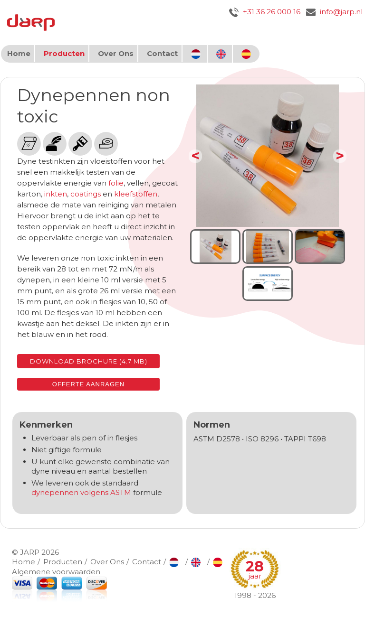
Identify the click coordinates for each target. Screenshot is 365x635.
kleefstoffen (135, 193)
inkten (55, 193)
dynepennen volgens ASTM (81, 492)
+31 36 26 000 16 (264, 11)
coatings (85, 193)
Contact (162, 53)
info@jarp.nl (334, 11)
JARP (29, 552)
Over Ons (116, 53)
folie (116, 182)
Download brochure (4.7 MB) (88, 361)
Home (18, 53)
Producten (64, 53)
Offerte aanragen (88, 384)
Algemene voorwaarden (56, 571)
